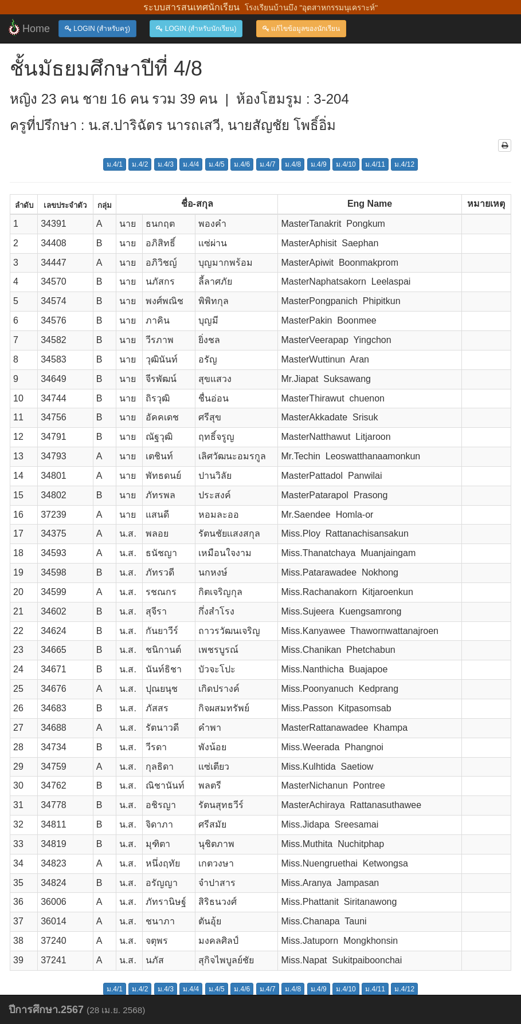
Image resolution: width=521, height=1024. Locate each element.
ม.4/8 (293, 164)
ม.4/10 (346, 164)
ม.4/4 (191, 164)
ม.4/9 (319, 164)
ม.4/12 (404, 164)
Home (29, 27)
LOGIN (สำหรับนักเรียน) (196, 29)
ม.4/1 (115, 164)
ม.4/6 (242, 164)
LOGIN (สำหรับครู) (97, 29)
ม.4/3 (166, 164)
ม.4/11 (375, 164)
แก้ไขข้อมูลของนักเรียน (301, 29)
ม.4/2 (140, 164)
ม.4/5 (217, 164)
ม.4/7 (268, 164)
